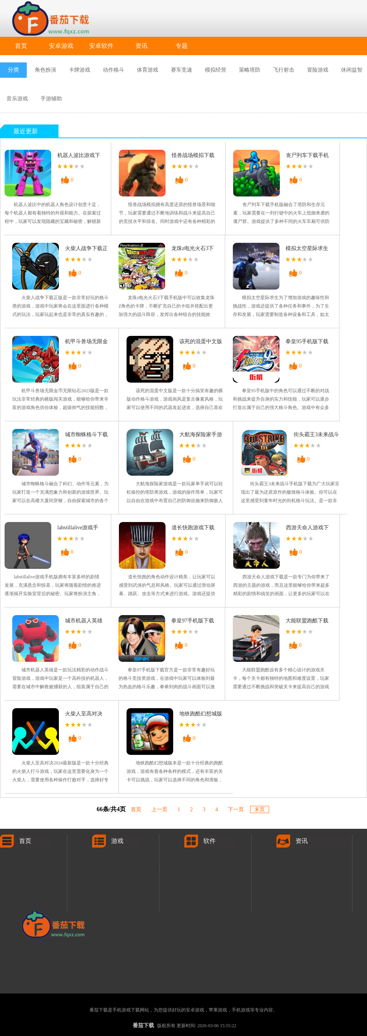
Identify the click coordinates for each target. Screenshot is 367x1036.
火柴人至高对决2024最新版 (83, 715)
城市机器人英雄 (83, 621)
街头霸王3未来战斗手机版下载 (316, 436)
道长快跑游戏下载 (193, 527)
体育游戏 (147, 70)
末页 (259, 809)
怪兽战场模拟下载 (193, 155)
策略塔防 (249, 70)
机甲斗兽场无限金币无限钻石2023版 (86, 343)
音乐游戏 (17, 98)
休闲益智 (351, 70)
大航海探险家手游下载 (200, 436)
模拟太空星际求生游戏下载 (307, 249)
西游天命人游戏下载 (307, 529)
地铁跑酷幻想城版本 (200, 715)
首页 (21, 46)
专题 (181, 46)
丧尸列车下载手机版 (307, 156)
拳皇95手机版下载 (307, 341)
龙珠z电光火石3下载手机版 (192, 249)
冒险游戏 (317, 70)
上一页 (159, 809)
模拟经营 (215, 70)
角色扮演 (45, 70)
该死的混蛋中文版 (200, 341)
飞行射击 (283, 70)
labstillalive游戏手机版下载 (77, 529)
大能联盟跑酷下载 (307, 621)
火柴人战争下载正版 (86, 249)
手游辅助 (51, 98)
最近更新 (25, 131)
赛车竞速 (181, 70)
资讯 (141, 46)
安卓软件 (101, 46)
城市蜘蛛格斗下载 (86, 434)
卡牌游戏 (79, 70)
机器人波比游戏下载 (78, 156)
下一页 (236, 809)
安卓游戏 (61, 46)
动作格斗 (113, 70)
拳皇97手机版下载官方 (192, 622)
